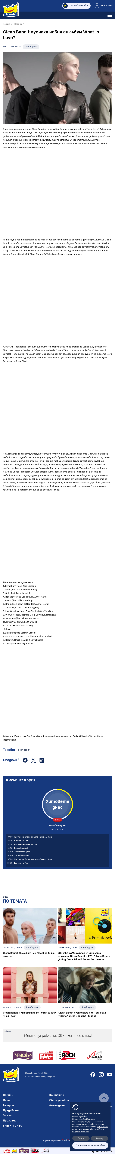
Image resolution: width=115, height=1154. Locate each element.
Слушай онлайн (75, 5)
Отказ (99, 1138)
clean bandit (24, 749)
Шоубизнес (31, 46)
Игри (6, 1100)
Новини (18, 24)
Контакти (56, 1095)
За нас (7, 1115)
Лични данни (57, 1105)
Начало (6, 24)
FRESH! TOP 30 (12, 1125)
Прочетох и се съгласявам (90, 1145)
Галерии (8, 1105)
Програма (103, 5)
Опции (81, 1138)
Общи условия (59, 1100)
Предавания (11, 1110)
